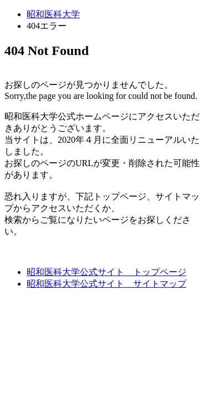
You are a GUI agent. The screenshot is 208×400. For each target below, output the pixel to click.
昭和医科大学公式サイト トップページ (106, 272)
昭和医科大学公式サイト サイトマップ (106, 283)
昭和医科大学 (53, 14)
